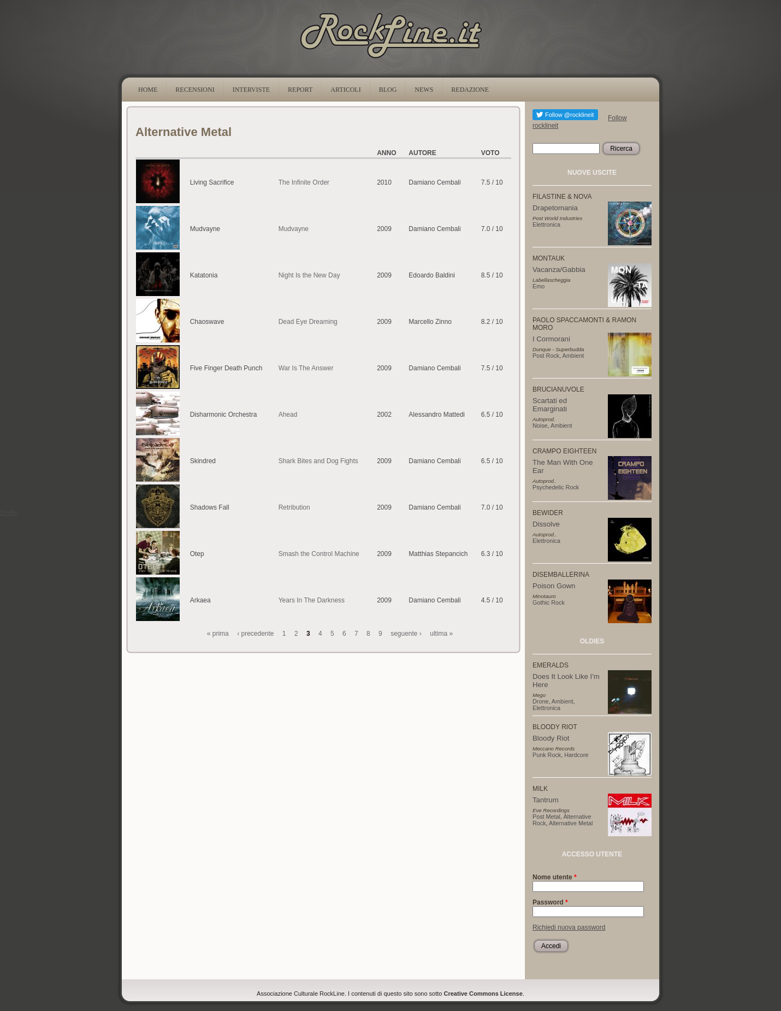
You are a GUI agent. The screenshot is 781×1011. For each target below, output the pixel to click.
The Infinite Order (304, 182)
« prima (218, 633)
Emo (538, 286)
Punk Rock (546, 755)
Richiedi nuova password (568, 927)
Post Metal (546, 816)
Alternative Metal (571, 823)
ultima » (441, 633)
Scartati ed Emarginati (549, 405)
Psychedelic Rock (555, 487)
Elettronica (546, 224)
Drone (540, 701)
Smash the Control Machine (319, 554)
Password (550, 902)
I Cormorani (551, 339)
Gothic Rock (548, 602)
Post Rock (545, 355)
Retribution (294, 507)
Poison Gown (553, 586)
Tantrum (545, 800)
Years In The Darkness (312, 600)
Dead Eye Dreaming (308, 322)
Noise (540, 425)
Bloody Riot (550, 738)
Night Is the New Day (309, 275)
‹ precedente (255, 633)
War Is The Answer (306, 368)
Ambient (573, 355)
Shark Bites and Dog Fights (318, 461)
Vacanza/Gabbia (558, 269)
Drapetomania (555, 208)
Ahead (288, 414)
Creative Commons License (483, 993)
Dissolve (546, 524)
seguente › (406, 633)
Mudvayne (294, 229)
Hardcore (576, 755)
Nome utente (554, 877)
